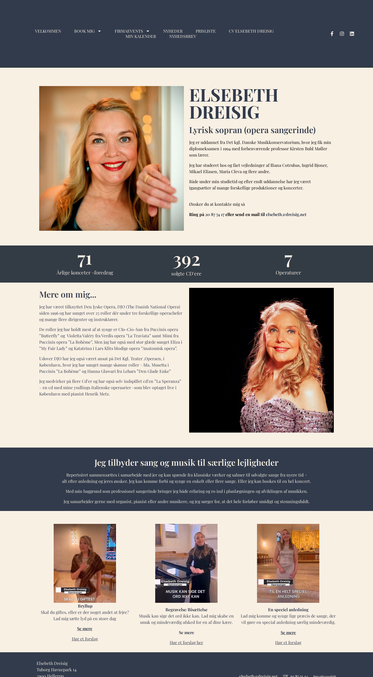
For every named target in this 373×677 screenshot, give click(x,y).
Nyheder (173, 31)
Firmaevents (132, 31)
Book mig (88, 31)
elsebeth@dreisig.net (286, 214)
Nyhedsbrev (182, 36)
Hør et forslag (288, 642)
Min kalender (140, 36)
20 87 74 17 (214, 214)
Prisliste (206, 31)
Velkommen (48, 31)
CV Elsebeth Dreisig (251, 31)
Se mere (84, 628)
